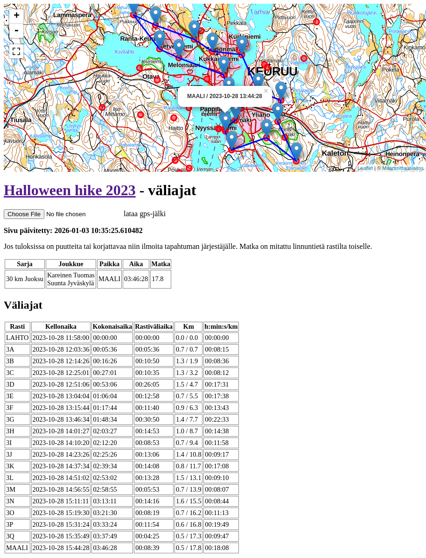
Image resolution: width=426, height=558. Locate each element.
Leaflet (365, 168)
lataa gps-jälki (85, 214)
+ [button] (17, 16)
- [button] (16, 31)
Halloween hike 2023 (70, 190)
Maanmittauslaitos (403, 168)
